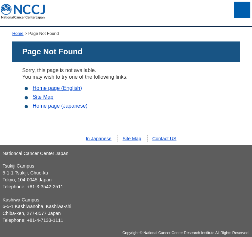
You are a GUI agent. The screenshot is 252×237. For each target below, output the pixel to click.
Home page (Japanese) (59, 106)
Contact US (164, 138)
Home (17, 33)
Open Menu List (242, 10)
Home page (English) (57, 88)
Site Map (42, 97)
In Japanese (98, 138)
